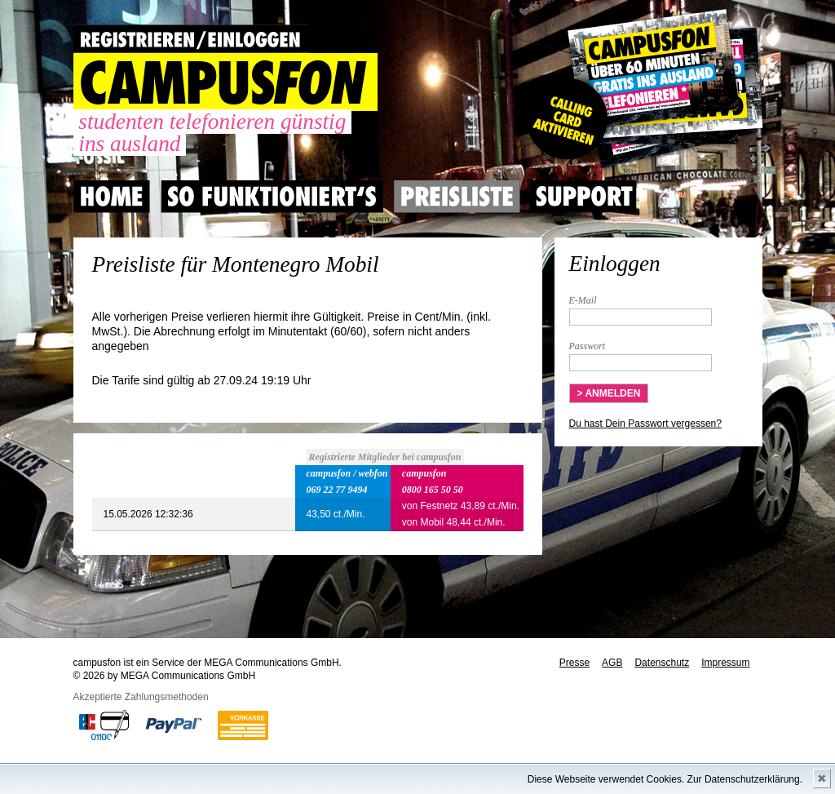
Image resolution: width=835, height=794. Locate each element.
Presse (574, 662)
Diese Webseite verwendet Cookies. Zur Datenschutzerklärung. (665, 779)
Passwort (587, 346)
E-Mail (583, 300)
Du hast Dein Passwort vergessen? (645, 423)
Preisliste (457, 196)
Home (111, 196)
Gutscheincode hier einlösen (641, 89)
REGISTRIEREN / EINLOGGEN (190, 38)
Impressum (725, 662)
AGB (612, 662)
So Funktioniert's (272, 196)
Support (584, 196)
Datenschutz (661, 662)
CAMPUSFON (225, 82)
